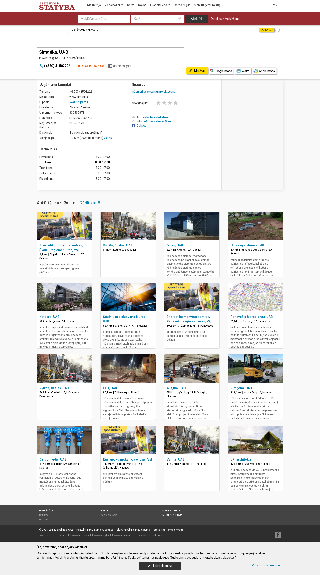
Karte (130, 5)
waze (242, 71)
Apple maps (264, 71)
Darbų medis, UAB (53, 459)
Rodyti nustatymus (266, 565)
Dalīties (139, 125)
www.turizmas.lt (81, 535)
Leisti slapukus (159, 565)
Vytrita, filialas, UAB (118, 245)
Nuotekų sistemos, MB (247, 245)
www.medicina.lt (123, 535)
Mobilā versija (172, 515)
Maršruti (113, 515)
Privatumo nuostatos (101, 529)
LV (275, 5)
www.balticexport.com (149, 535)
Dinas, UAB (175, 245)
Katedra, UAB (49, 317)
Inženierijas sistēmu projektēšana (154, 91)
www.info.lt (46, 535)
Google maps (221, 71)
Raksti (142, 5)
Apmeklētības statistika (150, 117)
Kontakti (81, 529)
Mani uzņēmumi (207, 5)
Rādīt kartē (90, 202)
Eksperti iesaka (160, 5)
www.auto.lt (62, 535)
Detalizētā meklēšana (225, 18)
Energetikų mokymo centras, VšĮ (127, 459)
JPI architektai (241, 459)
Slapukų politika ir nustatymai (134, 529)
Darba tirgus (182, 5)
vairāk (108, 138)
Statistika (159, 529)
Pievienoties (175, 529)
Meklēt (196, 18)
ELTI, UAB (110, 388)
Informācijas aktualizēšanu (152, 121)
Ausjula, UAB (176, 388)
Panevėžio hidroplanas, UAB (251, 317)
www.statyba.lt (102, 535)
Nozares (44, 519)
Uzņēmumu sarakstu (84, 29)
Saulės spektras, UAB (60, 529)
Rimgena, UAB (241, 388)
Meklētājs (94, 5)
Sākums (44, 515)
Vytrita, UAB (176, 459)
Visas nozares (114, 5)
